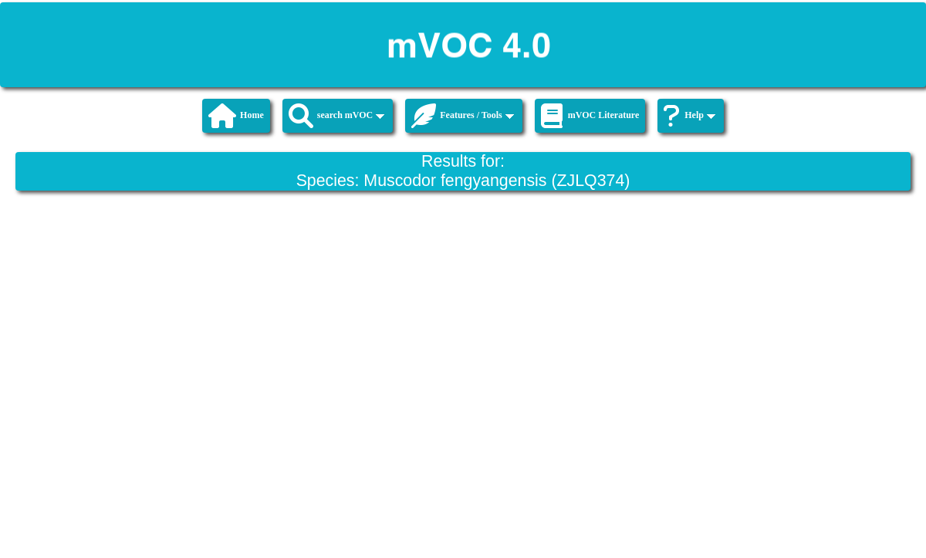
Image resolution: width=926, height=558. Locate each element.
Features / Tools (462, 115)
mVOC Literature (590, 115)
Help (689, 115)
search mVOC (337, 115)
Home (236, 115)
